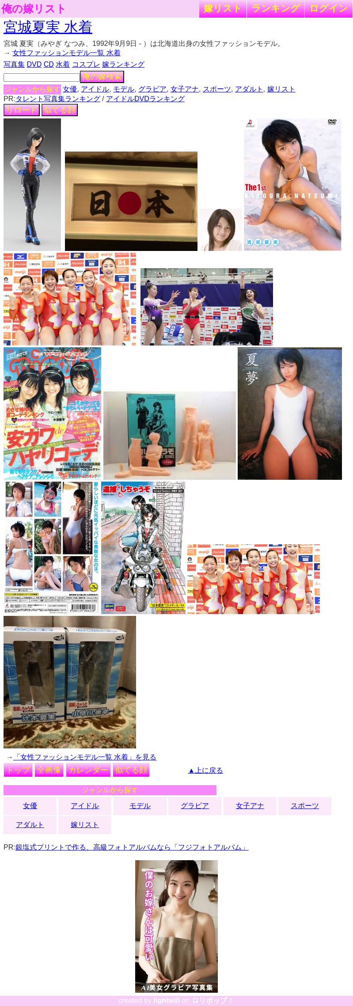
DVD (34, 64)
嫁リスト (223, 8)
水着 (63, 64)
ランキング (275, 8)
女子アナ (185, 89)
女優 (70, 89)
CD (49, 64)
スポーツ (217, 89)
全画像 (49, 770)
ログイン (328, 8)
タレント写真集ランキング (57, 98)
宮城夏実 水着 (48, 27)
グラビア (152, 89)
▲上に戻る (205, 770)
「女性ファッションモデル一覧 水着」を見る (84, 757)
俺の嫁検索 (102, 76)
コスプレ (86, 64)
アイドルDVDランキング (145, 98)
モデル (123, 89)
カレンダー (88, 770)
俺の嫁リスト (34, 9)
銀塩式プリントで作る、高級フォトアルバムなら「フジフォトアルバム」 (132, 847)
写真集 (14, 64)
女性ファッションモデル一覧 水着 (66, 53)
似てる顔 (60, 110)
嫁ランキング (123, 64)
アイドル (95, 89)
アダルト (249, 89)
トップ (18, 770)
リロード (22, 110)
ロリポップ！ (213, 1000)
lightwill (166, 1000)
